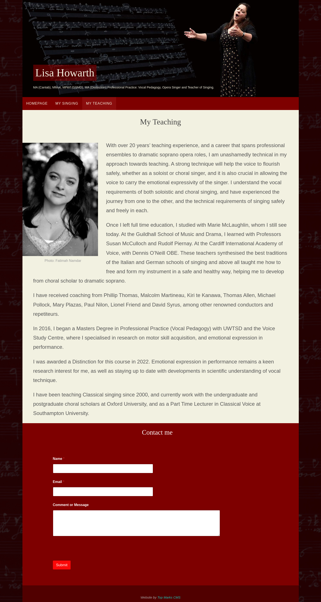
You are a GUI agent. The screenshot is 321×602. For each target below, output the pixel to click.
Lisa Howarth (65, 73)
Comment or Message (71, 505)
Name (59, 459)
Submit (62, 565)
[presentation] (86, 558)
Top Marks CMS (168, 597)
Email (58, 482)
